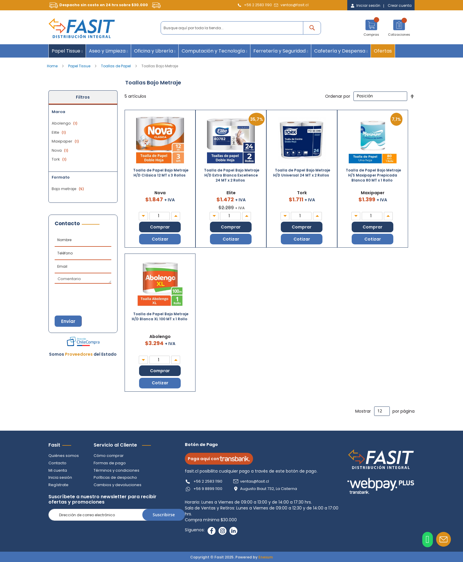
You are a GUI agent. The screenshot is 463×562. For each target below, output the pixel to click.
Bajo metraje (68, 189)
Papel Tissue (79, 65)
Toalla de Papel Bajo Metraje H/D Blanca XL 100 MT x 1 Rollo (160, 316)
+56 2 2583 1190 (258, 4)
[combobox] (241, 28)
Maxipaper (66, 141)
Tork (60, 159)
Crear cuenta (400, 5)
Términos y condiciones (116, 470)
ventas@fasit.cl (295, 4)
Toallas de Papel (116, 65)
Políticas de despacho (115, 477)
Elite (59, 132)
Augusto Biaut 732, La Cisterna (269, 488)
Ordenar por (337, 96)
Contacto (57, 462)
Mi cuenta (57, 470)
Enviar (69, 321)
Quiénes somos (63, 455)
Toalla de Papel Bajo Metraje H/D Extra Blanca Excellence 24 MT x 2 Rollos (231, 175)
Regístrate (58, 484)
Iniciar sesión (368, 5)
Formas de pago (110, 462)
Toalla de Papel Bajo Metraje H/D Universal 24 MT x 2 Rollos (301, 173)
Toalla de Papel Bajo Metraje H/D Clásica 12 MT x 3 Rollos (160, 173)
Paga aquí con (220, 458)
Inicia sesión (60, 477)
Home (52, 65)
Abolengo (65, 123)
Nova (61, 150)
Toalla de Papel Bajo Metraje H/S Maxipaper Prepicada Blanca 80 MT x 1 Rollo (373, 175)
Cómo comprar (109, 455)
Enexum (265, 556)
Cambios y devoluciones (117, 484)
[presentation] (84, 294)
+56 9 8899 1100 (209, 488)
